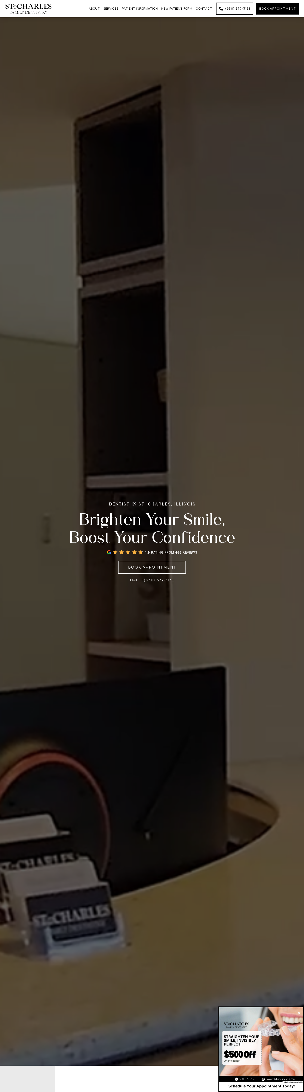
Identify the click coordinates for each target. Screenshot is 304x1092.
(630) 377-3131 (159, 579)
